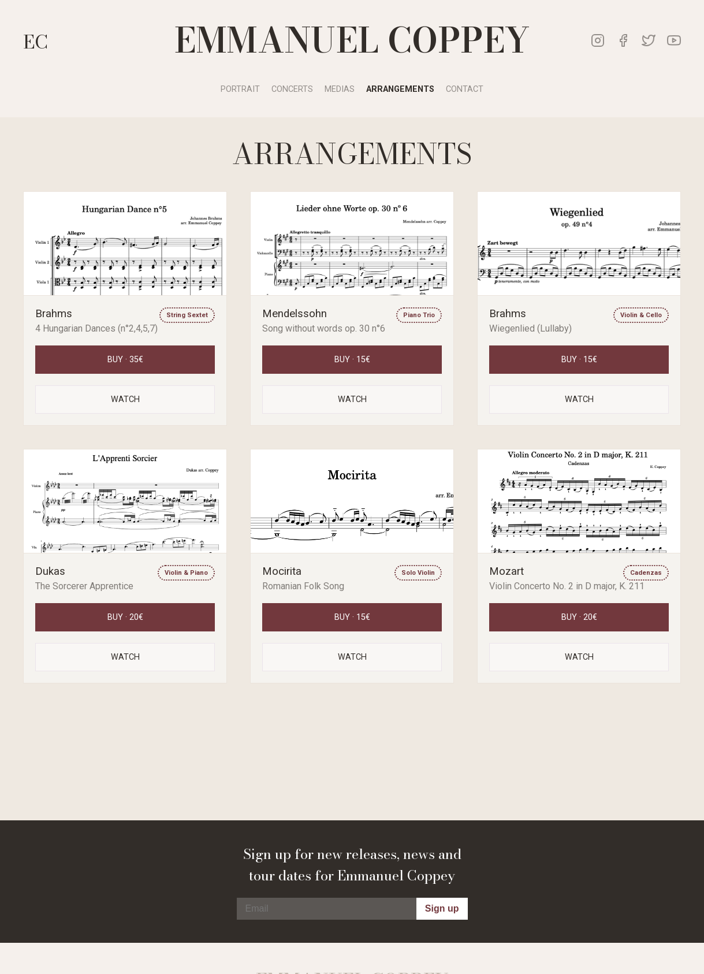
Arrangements (400, 89)
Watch (125, 399)
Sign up (442, 908)
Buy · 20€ (125, 617)
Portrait (240, 89)
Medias (340, 89)
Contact (464, 89)
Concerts (292, 89)
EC (35, 42)
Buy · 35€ (125, 360)
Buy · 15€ (352, 360)
